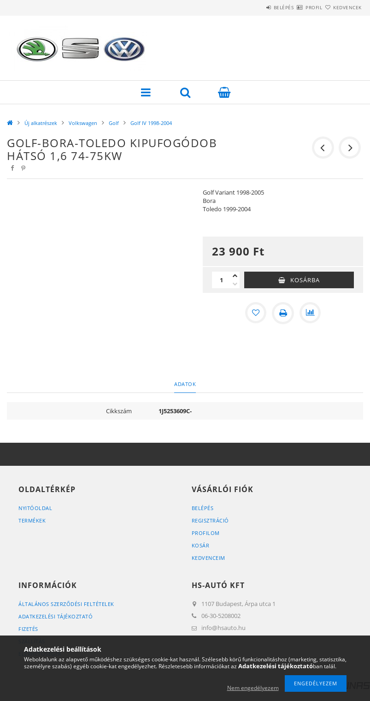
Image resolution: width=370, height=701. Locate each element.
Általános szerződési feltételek (66, 603)
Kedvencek (342, 7)
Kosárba (305, 280)
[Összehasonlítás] (311, 313)
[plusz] (235, 276)
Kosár (201, 545)
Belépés (257, 7)
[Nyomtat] (283, 313)
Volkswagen (83, 122)
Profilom (206, 532)
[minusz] (235, 284)
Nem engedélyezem (253, 688)
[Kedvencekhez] (255, 313)
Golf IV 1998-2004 (151, 122)
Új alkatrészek (40, 122)
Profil (297, 7)
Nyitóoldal (35, 508)
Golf (114, 122)
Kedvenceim (208, 557)
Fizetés (28, 628)
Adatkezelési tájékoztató (55, 616)
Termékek (32, 520)
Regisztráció (210, 520)
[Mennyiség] (221, 280)
